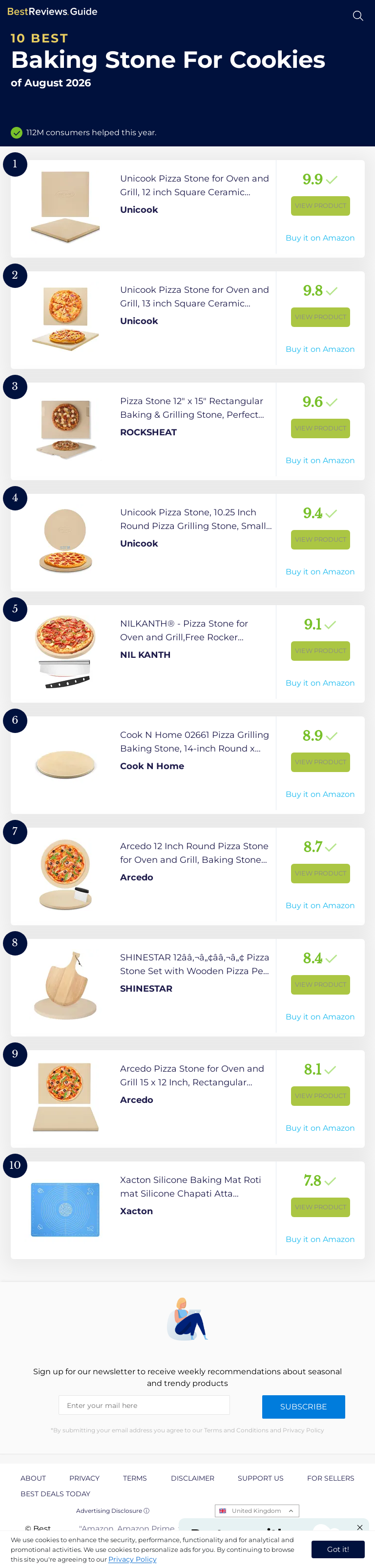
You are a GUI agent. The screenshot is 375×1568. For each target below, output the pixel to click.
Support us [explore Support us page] (261, 1478)
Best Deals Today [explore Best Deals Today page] (55, 1493)
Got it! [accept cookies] (338, 1549)
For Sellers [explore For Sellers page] (330, 1478)
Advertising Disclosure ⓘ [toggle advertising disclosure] (112, 1510)
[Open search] (358, 16)
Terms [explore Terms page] (135, 1478)
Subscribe (303, 1406)
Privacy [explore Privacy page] (84, 1478)
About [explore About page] (33, 1478)
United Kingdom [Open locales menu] (256, 1510)
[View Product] (188, 209)
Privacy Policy (132, 1559)
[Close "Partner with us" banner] (359, 1527)
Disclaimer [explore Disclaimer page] (192, 1478)
